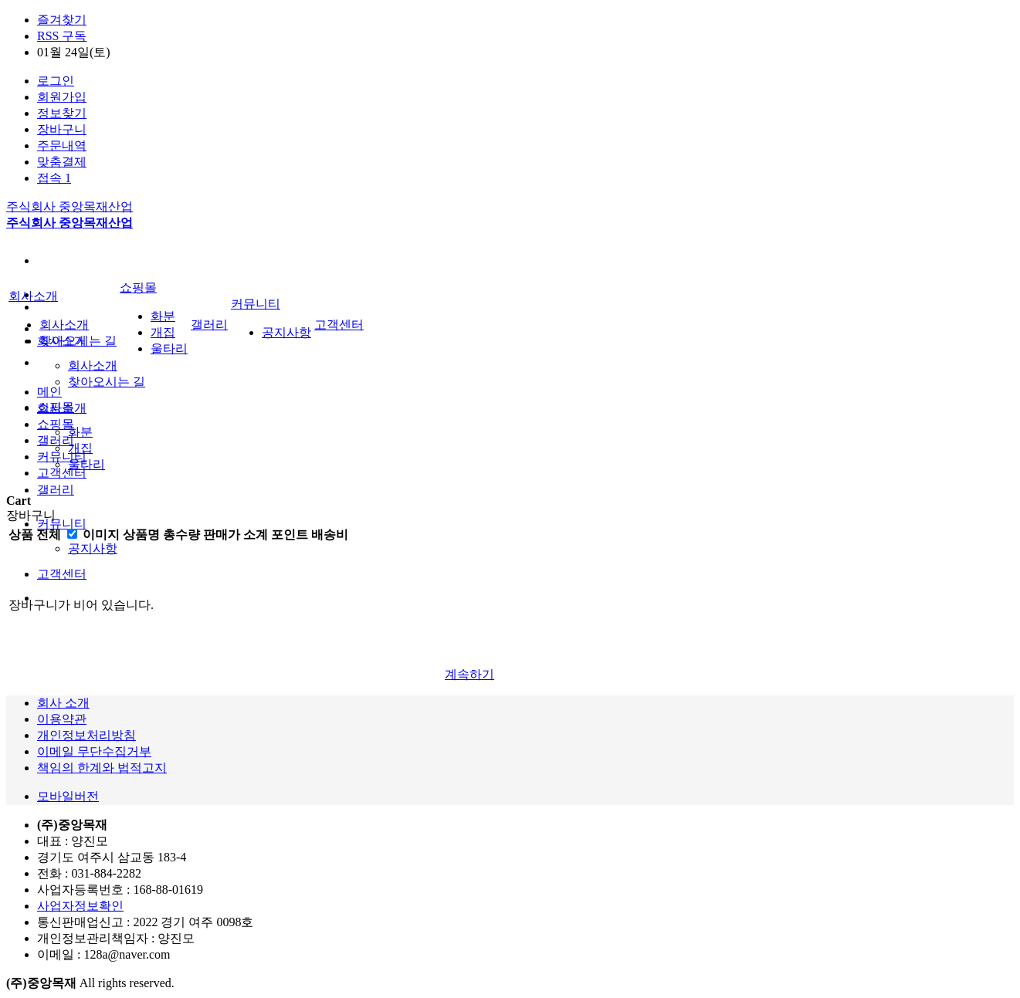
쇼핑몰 (138, 287)
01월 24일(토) (73, 52)
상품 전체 (34, 534)
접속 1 (54, 177)
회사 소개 (63, 702)
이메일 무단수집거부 (94, 751)
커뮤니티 (61, 523)
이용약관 (61, 719)
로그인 (55, 80)
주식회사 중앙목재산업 (69, 206)
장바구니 (61, 129)
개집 (80, 448)
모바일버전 (68, 796)
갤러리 (55, 489)
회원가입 (61, 96)
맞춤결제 (61, 161)
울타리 (86, 464)
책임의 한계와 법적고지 (102, 767)
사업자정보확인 (80, 905)
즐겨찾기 (61, 19)
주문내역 (61, 145)
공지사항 (92, 548)
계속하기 (469, 674)
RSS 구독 (61, 35)
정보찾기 (61, 113)
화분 (80, 431)
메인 (49, 391)
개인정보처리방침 (86, 735)
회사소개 (92, 365)
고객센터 (61, 573)
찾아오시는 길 (106, 381)
